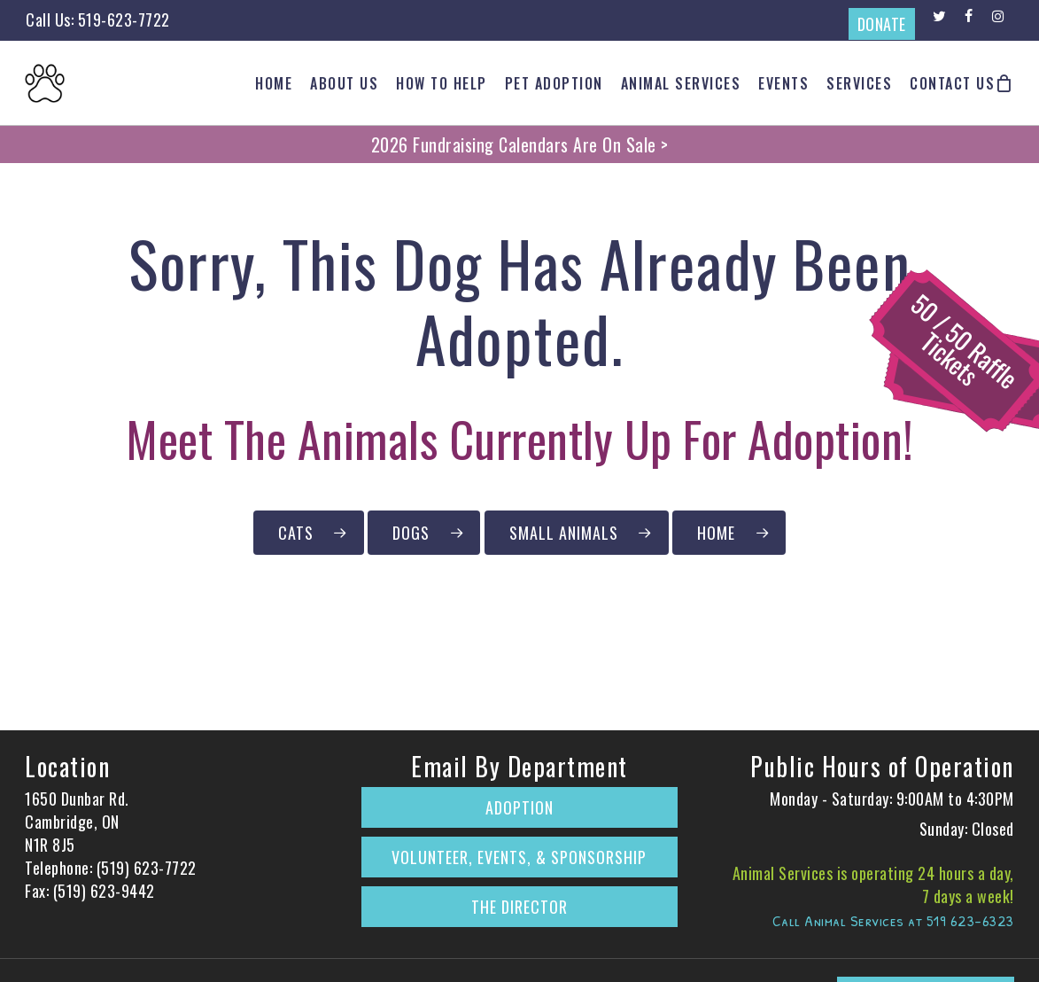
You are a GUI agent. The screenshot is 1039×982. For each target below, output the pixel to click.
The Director (519, 906)
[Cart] (1004, 83)
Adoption (519, 807)
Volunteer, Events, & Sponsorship (519, 857)
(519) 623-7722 (147, 867)
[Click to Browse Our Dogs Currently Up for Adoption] (424, 532)
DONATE (881, 23)
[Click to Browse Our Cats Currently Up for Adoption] (308, 532)
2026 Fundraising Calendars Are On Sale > (520, 144)
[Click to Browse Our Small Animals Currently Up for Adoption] (577, 532)
